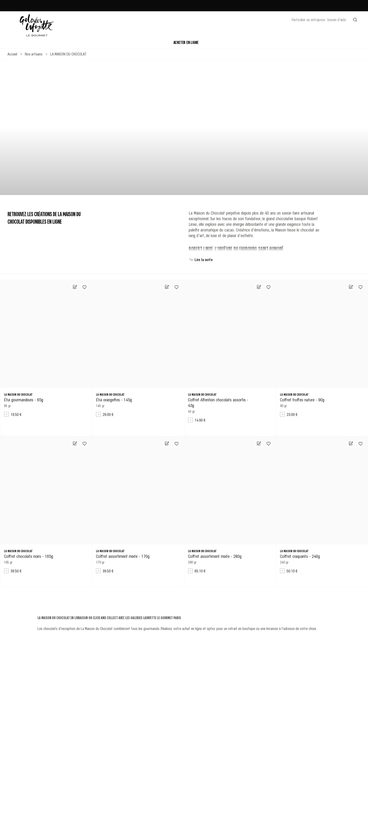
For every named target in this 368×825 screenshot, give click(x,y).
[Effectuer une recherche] (355, 19)
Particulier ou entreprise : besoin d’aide (319, 19)
